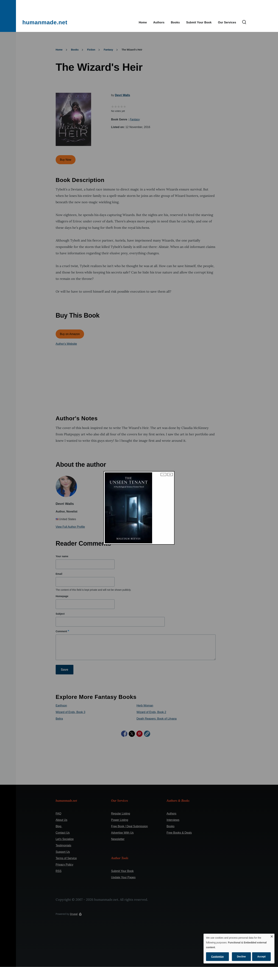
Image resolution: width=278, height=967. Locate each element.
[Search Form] (244, 22)
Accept (261, 956)
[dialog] (239, 948)
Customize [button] (217, 956)
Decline (241, 956)
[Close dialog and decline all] (271, 936)
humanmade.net (44, 22)
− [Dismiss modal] (163, 474)
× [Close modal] (170, 474)
